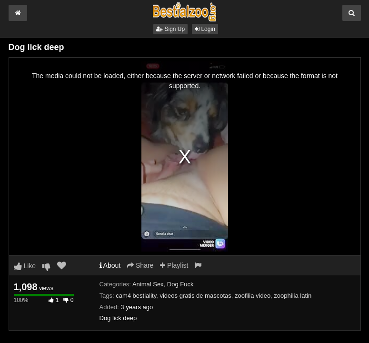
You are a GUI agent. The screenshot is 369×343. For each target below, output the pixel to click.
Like (25, 266)
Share (140, 265)
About (110, 265)
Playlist (174, 265)
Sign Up (170, 29)
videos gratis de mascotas (195, 295)
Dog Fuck (180, 284)
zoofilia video (252, 295)
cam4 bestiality (136, 295)
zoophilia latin (292, 295)
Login (205, 29)
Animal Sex (148, 284)
